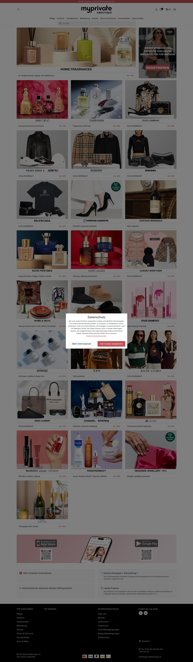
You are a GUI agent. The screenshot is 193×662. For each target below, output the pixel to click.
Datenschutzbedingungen (96, 336)
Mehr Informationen (81, 343)
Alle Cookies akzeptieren (111, 343)
